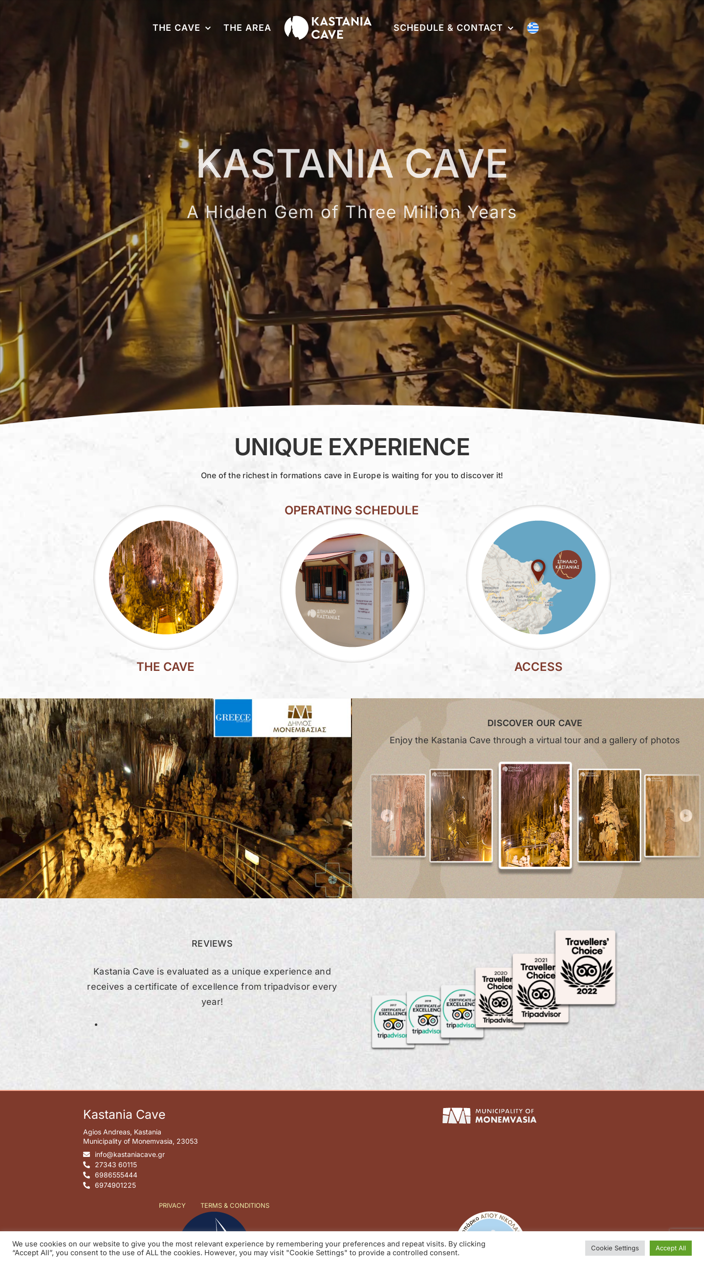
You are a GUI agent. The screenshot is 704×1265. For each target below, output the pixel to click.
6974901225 (115, 1185)
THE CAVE (165, 667)
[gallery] (535, 759)
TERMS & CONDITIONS (234, 1205)
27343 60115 (116, 1164)
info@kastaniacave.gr (130, 1154)
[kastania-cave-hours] (352, 520)
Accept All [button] (671, 1248)
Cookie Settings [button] (615, 1248)
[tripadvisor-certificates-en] (492, 927)
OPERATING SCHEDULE (352, 510)
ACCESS (538, 667)
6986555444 (116, 1175)
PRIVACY (172, 1205)
